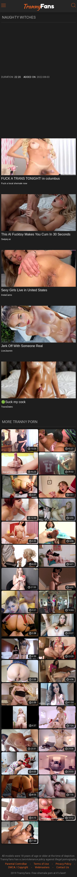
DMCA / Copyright (18, 867)
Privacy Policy (63, 863)
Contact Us (62, 867)
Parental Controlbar (16, 863)
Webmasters (42, 867)
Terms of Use (41, 863)
